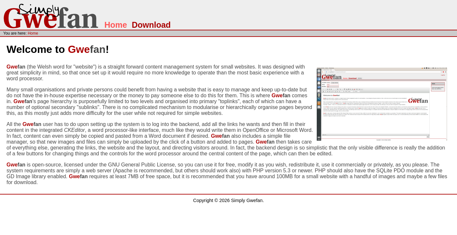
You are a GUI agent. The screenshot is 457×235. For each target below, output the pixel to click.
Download (151, 24)
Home (115, 24)
